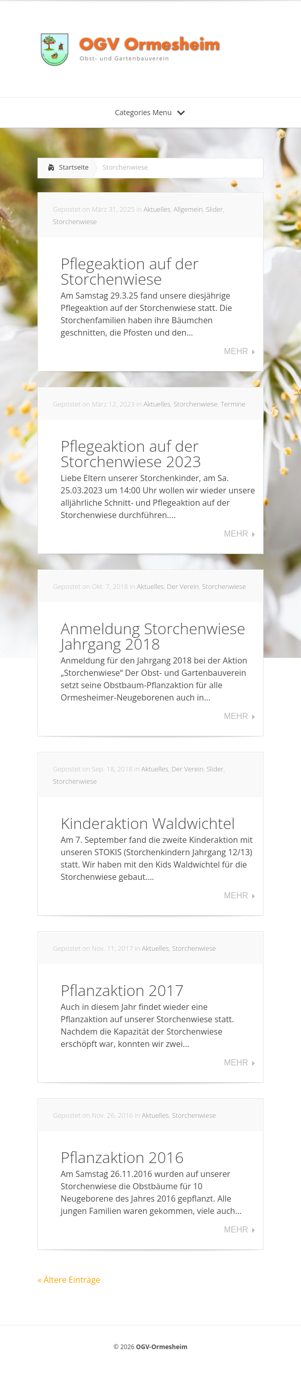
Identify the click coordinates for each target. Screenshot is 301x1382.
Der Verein (183, 586)
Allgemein (188, 209)
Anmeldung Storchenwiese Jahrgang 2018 (153, 636)
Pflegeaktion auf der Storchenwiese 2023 (131, 453)
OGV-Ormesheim (161, 1346)
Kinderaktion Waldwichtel (148, 823)
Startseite (74, 167)
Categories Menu (150, 112)
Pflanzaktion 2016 (122, 1157)
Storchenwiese (75, 221)
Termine (233, 404)
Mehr (236, 351)
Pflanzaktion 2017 (122, 990)
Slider (214, 209)
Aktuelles (156, 209)
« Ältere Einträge (68, 1279)
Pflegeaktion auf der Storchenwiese (130, 271)
